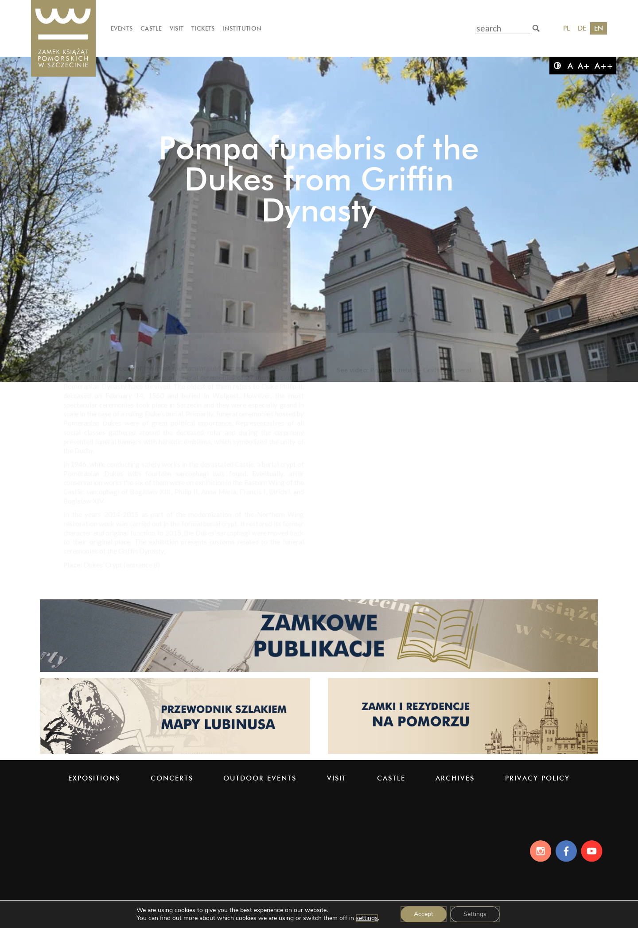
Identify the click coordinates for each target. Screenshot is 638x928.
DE (582, 28)
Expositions (94, 778)
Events (121, 28)
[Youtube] (593, 851)
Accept (423, 914)
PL (566, 28)
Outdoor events (259, 778)
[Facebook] (565, 851)
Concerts (172, 778)
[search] (536, 28)
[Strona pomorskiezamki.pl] (463, 753)
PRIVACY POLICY (537, 778)
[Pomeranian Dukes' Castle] (63, 39)
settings (367, 918)
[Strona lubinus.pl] (175, 753)
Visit (177, 28)
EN (598, 28)
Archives (455, 778)
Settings (474, 914)
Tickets (203, 28)
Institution (241, 28)
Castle (151, 28)
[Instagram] (538, 851)
